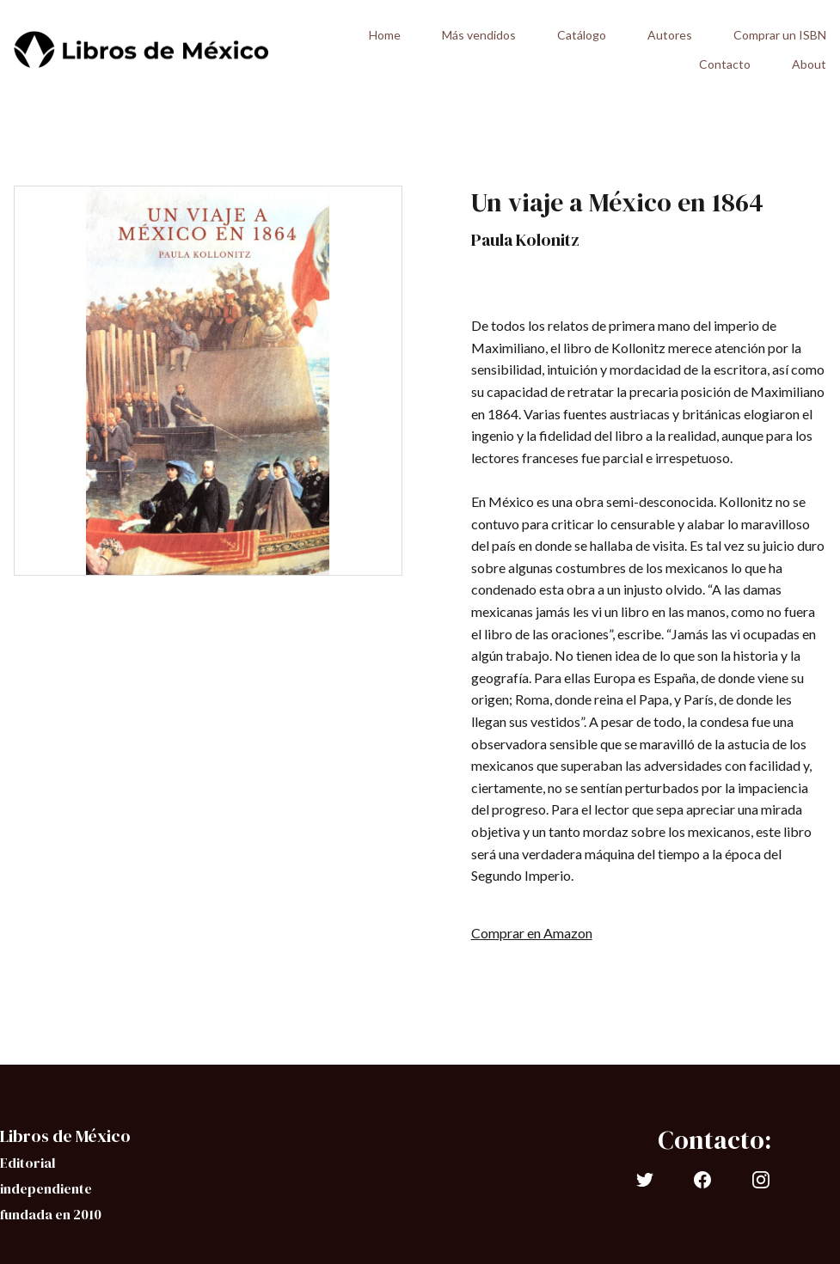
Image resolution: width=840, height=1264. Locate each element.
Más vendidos (479, 34)
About (809, 64)
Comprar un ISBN (779, 34)
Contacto (725, 64)
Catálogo (581, 34)
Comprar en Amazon (531, 933)
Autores (669, 34)
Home (385, 34)
